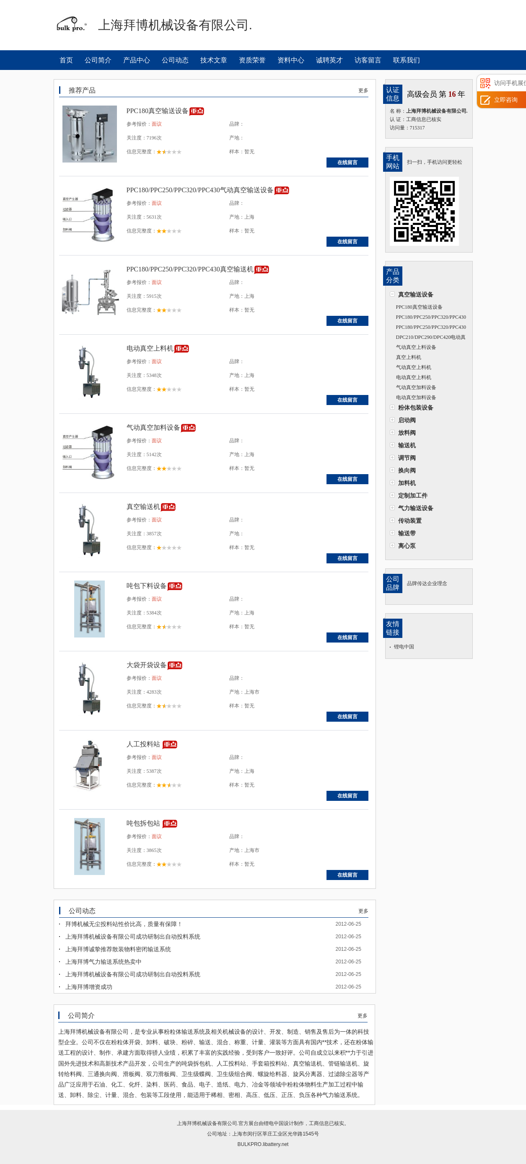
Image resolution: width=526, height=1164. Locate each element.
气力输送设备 (415, 508)
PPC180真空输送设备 (419, 307)
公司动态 (175, 60)
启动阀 (407, 420)
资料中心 (290, 60)
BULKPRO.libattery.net (263, 1144)
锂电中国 (404, 647)
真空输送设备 (415, 294)
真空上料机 (408, 357)
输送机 (407, 445)
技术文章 (213, 60)
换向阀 (407, 470)
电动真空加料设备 (416, 397)
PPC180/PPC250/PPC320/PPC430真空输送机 (428, 328)
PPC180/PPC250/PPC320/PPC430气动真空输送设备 (428, 318)
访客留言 (368, 60)
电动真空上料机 (413, 377)
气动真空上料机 (413, 367)
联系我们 (406, 60)
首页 (66, 60)
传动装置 (410, 520)
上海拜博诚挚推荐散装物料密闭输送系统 (118, 949)
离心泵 (407, 545)
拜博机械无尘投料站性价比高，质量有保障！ (124, 924)
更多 (363, 90)
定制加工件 (413, 495)
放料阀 (407, 432)
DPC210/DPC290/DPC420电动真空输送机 (428, 338)
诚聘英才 (329, 60)
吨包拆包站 (144, 823)
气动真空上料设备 (416, 347)
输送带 (407, 533)
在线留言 (347, 162)
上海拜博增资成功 (88, 986)
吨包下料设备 (147, 585)
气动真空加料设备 (416, 387)
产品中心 (136, 60)
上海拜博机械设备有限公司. (207, 1123)
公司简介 (98, 60)
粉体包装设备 (415, 407)
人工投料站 (144, 744)
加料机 (407, 483)
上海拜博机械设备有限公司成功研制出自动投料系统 (132, 936)
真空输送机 (143, 506)
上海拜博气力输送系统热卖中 (103, 961)
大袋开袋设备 (147, 664)
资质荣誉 (252, 60)
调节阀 (407, 457)
